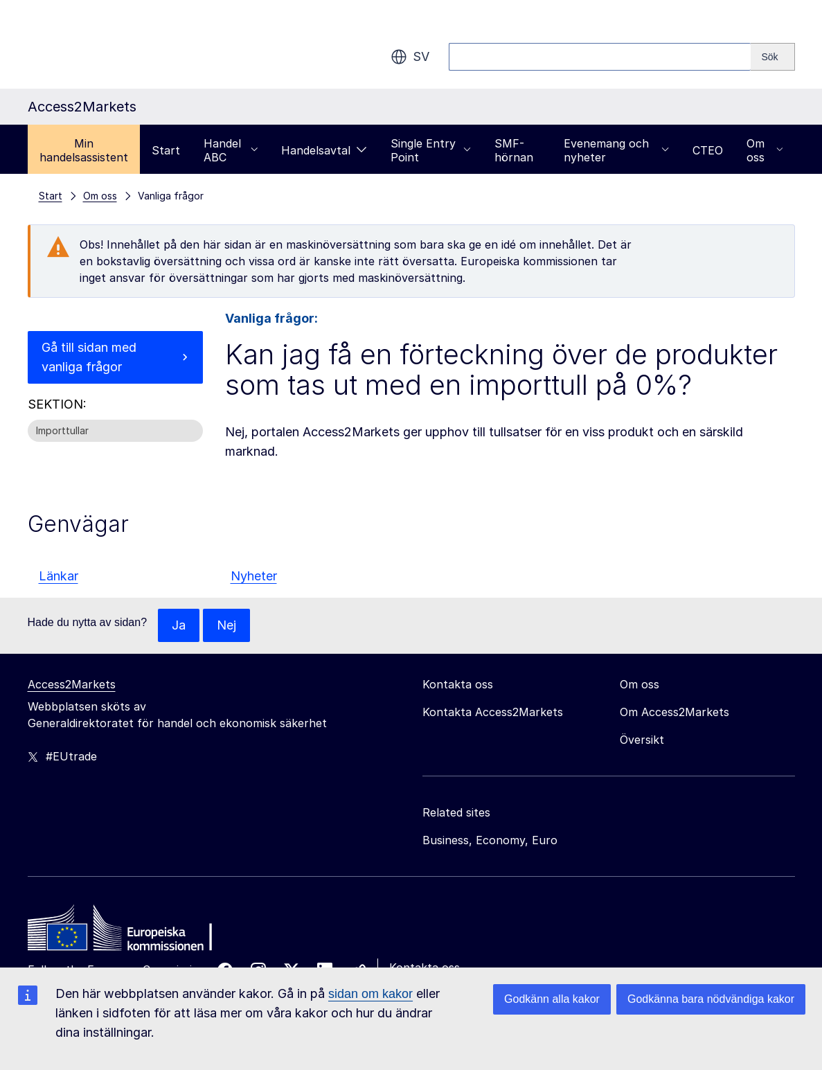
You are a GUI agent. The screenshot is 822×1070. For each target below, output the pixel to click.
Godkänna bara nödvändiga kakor (710, 999)
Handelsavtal (324, 150)
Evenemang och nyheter (616, 150)
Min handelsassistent (83, 150)
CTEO (708, 150)
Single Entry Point (430, 150)
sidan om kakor (370, 994)
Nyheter (254, 576)
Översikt (642, 740)
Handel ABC (231, 150)
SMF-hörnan (513, 150)
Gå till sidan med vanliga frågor (89, 357)
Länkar (58, 576)
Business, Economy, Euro (489, 840)
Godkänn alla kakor (552, 999)
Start (166, 150)
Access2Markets (72, 684)
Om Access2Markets (674, 712)
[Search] (772, 57)
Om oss (765, 150)
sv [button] (410, 56)
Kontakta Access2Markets (492, 712)
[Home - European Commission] (128, 931)
